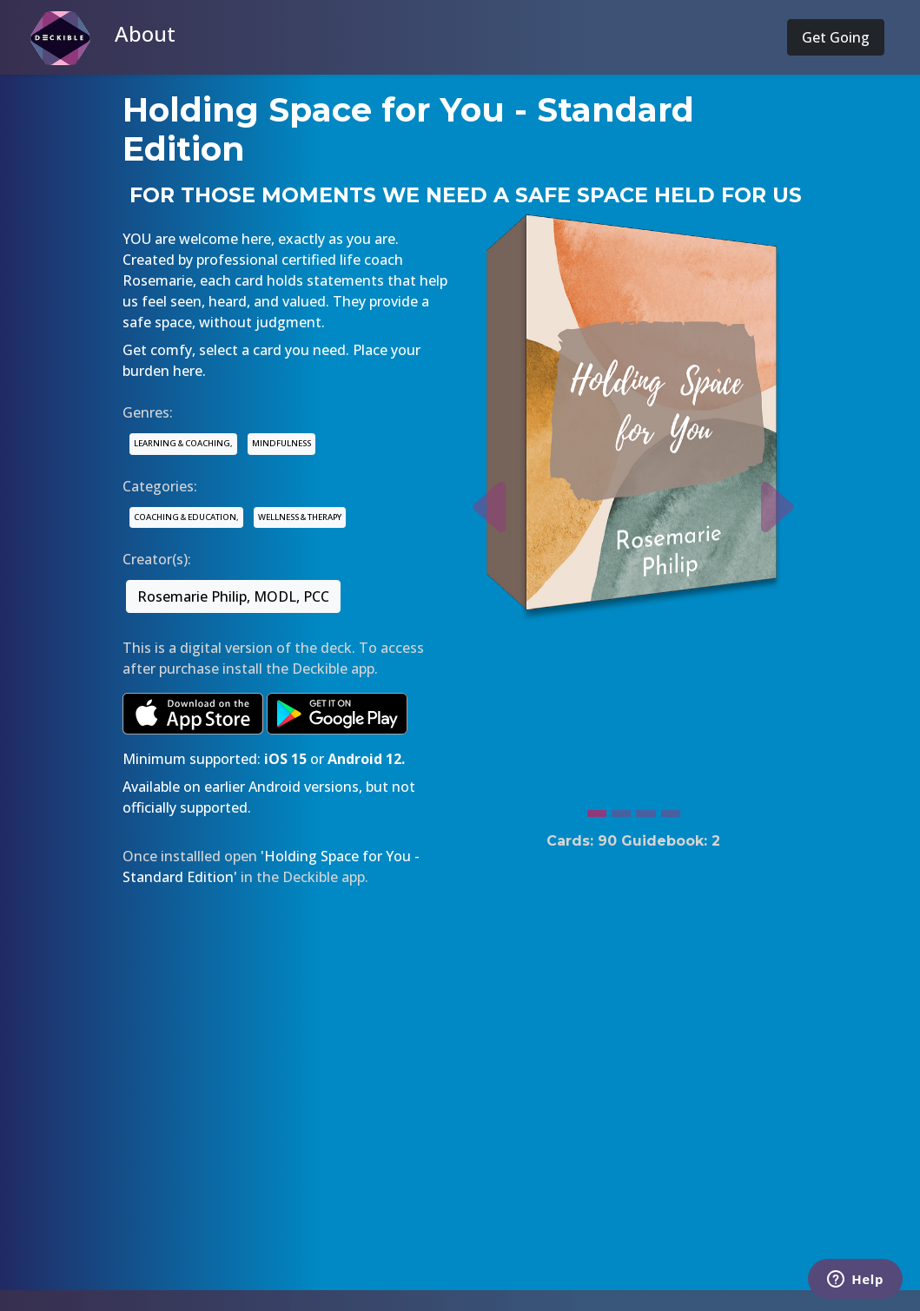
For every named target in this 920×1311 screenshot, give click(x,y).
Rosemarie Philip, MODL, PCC (233, 596)
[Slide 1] (596, 809)
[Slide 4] (670, 809)
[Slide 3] (645, 809)
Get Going (836, 37)
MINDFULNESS (281, 443)
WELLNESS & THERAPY (299, 517)
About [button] (145, 33)
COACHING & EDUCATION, (186, 517)
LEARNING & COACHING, (183, 443)
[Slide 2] (621, 809)
